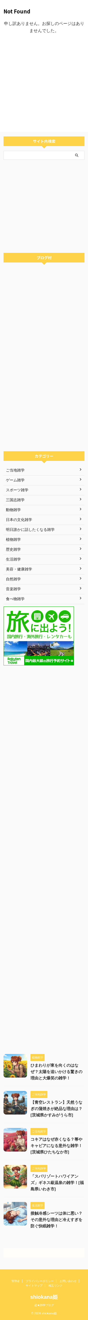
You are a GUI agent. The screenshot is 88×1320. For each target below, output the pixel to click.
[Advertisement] (44, 83)
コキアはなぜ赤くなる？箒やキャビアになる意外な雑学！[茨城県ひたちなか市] (56, 1145)
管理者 (15, 1281)
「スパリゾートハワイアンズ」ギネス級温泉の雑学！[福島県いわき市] (57, 1182)
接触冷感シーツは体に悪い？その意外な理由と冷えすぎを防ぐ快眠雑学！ (56, 1219)
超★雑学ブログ (44, 1305)
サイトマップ (34, 1285)
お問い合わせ (68, 1281)
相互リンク (55, 1285)
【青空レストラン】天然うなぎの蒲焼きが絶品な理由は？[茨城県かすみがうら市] (56, 1108)
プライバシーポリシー (40, 1281)
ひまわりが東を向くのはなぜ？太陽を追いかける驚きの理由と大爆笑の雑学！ (56, 1071)
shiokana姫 (44, 1297)
